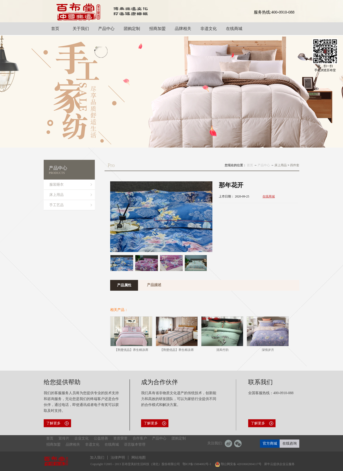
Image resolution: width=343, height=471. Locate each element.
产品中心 (264, 165)
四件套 (294, 165)
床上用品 (281, 165)
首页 (250, 165)
